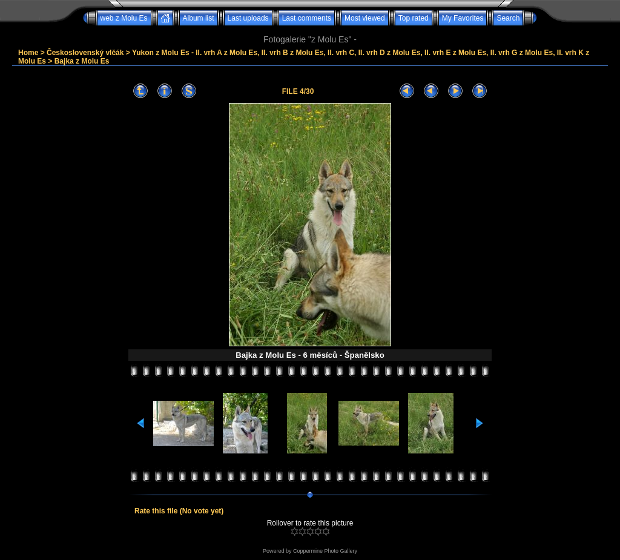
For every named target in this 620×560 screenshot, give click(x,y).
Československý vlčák (85, 52)
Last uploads (248, 18)
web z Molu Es (124, 18)
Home (28, 52)
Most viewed (365, 18)
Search (507, 18)
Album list (198, 18)
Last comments (306, 18)
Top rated (413, 18)
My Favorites (463, 18)
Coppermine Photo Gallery (325, 551)
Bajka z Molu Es (82, 61)
